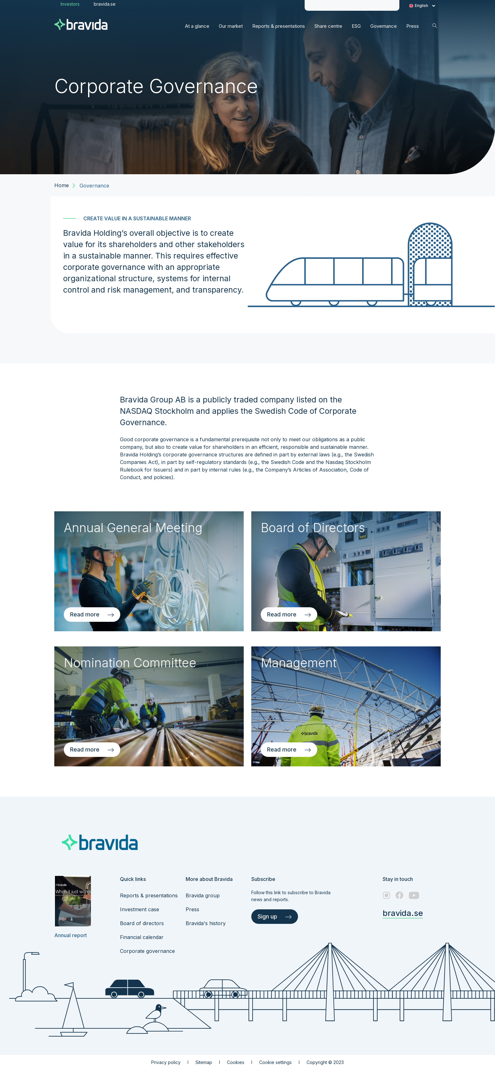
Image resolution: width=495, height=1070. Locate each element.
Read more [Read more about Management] (289, 749)
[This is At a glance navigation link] (197, 26)
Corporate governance (147, 951)
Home (61, 185)
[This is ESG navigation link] (356, 26)
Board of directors (142, 923)
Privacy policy (166, 1062)
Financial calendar (142, 937)
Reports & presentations (149, 895)
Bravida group (203, 895)
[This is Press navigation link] (412, 26)
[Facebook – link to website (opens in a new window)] (399, 895)
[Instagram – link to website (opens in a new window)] (386, 895)
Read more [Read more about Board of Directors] (289, 614)
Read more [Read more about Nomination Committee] (92, 749)
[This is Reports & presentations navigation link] (278, 26)
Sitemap (203, 1062)
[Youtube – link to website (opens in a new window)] (414, 895)
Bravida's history (206, 923)
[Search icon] (435, 26)
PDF (66, 919)
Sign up (275, 916)
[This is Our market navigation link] (231, 26)
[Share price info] (324, 5)
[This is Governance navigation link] (383, 26)
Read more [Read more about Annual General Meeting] (92, 614)
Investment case (139, 909)
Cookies (235, 1062)
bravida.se (403, 913)
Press (192, 909)
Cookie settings (275, 1062)
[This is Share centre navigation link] (328, 26)
